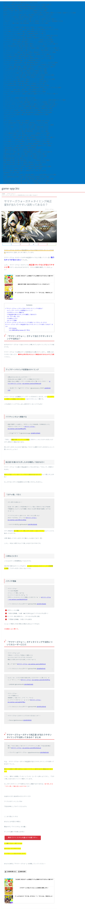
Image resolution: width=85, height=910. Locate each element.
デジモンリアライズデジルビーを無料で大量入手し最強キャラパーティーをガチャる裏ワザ (30, 94)
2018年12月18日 (35, 433)
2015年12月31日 (41, 707)
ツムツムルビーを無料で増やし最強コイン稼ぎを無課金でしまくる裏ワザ (25, 90)
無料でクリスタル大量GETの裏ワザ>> (23, 838)
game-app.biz (10, 188)
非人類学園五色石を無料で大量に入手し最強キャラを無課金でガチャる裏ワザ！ (27, 183)
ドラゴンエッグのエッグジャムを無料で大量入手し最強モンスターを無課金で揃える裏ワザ (30, 104)
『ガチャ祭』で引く (13, 316)
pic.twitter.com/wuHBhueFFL (17, 429)
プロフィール (7, 119)
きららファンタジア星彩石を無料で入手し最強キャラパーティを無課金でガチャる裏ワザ (29, 19)
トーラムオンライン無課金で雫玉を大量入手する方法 (19, 98)
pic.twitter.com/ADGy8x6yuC (31, 748)
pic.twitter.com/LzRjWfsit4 (37, 664)
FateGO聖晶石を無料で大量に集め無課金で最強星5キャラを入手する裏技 (25, 9)
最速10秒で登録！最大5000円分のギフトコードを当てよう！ (34, 284)
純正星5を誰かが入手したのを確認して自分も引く (22, 314)
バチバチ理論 (12, 320)
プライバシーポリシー (10, 117)
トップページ (7, 96)
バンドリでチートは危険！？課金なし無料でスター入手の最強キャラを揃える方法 (28, 110)
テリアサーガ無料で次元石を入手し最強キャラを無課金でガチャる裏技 (24, 92)
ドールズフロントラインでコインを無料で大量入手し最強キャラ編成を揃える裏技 (27, 108)
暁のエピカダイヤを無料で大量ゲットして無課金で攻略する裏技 (22, 168)
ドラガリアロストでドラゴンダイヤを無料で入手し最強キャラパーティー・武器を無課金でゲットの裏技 (34, 100)
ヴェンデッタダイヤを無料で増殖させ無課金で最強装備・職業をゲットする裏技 (27, 146)
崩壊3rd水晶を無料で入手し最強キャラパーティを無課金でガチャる (23, 158)
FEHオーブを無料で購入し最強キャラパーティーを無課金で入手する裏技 (25, 11)
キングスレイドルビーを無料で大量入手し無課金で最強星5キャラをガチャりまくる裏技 (29, 52)
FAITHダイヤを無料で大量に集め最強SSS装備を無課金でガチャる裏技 (24, 7)
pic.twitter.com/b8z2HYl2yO (18, 599)
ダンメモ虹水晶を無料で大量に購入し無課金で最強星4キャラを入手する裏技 (26, 85)
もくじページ (7, 25)
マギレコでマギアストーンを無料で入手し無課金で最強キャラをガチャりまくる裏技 (28, 125)
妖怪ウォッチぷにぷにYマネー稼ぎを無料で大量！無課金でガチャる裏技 (25, 156)
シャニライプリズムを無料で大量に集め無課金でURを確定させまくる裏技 (25, 73)
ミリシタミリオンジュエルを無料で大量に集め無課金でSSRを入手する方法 (25, 129)
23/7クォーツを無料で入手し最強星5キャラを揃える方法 (20, 2)
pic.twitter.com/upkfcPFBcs (16, 702)
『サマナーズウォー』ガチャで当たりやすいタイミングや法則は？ (24, 308)
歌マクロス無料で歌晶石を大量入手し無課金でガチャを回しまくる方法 (24, 171)
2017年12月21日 (32, 524)
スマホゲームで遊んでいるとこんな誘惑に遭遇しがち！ (34, 888)
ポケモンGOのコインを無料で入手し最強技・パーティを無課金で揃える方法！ (27, 121)
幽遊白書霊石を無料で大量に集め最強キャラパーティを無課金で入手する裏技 (26, 160)
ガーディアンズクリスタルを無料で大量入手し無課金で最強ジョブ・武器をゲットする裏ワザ (31, 48)
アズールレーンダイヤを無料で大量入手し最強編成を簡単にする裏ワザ (24, 34)
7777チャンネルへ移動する (15, 312)
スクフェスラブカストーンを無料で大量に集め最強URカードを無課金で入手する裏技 (28, 75)
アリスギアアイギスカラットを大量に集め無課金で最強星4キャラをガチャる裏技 (27, 38)
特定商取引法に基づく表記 (11, 173)
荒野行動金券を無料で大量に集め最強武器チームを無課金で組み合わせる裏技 (26, 181)
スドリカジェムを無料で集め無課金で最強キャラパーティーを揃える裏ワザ (25, 81)
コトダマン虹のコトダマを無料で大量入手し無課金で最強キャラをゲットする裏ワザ (28, 58)
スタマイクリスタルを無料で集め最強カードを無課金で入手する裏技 (23, 77)
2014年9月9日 (27, 720)
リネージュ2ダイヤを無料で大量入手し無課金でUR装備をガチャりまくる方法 (26, 139)
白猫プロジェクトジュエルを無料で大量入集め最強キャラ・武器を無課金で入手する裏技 (29, 175)
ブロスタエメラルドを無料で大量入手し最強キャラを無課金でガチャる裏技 (25, 115)
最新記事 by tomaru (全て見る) (19, 330)
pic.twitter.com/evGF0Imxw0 (31, 383)
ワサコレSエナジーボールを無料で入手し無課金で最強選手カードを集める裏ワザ (27, 144)
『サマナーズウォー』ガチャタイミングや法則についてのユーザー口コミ (26, 322)
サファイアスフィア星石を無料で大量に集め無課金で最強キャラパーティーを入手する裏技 (30, 63)
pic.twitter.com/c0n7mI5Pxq (41, 680)
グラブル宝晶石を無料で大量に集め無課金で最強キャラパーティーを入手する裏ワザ (28, 56)
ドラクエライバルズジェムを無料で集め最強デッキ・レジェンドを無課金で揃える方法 (29, 102)
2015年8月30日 (28, 684)
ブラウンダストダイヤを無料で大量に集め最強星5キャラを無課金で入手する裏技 (27, 112)
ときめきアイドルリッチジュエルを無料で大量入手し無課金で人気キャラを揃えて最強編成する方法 (33, 21)
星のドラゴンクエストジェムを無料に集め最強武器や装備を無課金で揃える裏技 (27, 166)
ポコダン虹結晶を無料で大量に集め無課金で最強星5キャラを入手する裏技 (25, 123)
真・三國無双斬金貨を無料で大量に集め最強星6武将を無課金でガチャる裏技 (26, 177)
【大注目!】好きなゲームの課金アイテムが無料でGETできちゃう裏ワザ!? (34, 276)
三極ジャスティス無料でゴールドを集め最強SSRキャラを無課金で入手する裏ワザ (27, 152)
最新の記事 (22, 871)
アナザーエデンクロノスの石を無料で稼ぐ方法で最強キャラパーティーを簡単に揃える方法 (30, 36)
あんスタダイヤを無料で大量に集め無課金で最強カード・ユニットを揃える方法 (27, 17)
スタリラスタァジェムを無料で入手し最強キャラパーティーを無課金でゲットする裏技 (29, 79)
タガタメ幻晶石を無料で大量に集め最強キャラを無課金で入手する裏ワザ (25, 83)
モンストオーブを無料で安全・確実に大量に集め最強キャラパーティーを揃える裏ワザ (29, 137)
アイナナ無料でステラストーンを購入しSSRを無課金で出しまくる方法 (24, 31)
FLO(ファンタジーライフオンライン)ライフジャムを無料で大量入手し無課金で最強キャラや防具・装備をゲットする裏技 (39, 13)
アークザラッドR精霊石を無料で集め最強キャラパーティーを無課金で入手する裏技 (28, 40)
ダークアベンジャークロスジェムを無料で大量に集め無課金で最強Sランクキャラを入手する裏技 (32, 88)
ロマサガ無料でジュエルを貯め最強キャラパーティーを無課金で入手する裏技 (26, 141)
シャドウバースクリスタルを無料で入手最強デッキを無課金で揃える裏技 (25, 71)
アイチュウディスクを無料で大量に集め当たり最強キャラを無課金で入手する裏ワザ (28, 27)
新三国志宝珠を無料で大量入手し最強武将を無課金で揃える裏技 (22, 164)
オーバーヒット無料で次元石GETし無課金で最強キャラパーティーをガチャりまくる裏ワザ (30, 44)
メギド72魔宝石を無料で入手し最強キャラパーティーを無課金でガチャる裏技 (26, 133)
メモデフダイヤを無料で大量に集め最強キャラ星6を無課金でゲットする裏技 (26, 135)
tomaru (13, 328)
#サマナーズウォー (16, 383)
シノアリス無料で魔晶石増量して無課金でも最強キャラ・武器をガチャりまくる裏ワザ (29, 67)
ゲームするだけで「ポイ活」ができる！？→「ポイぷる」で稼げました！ (34, 292)
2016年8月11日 (41, 669)
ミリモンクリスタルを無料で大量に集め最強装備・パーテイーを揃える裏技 (25, 131)
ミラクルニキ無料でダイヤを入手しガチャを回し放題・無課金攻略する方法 (25, 127)
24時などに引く (12, 318)
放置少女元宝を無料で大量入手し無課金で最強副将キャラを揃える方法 (24, 162)
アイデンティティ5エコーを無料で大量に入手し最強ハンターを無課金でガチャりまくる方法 (30, 29)
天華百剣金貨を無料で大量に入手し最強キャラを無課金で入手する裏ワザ (25, 154)
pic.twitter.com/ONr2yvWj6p (17, 520)
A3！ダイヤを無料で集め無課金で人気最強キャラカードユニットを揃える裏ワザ (27, 4)
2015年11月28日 (41, 604)
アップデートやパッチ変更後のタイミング (19, 310)
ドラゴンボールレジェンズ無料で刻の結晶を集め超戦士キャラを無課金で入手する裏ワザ (29, 106)
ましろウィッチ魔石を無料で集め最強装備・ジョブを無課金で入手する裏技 (25, 23)
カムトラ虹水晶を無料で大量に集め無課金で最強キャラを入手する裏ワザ (25, 46)
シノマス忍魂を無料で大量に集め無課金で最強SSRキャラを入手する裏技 (25, 69)
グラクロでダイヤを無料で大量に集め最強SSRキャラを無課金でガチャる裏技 (26, 54)
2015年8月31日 (44, 752)
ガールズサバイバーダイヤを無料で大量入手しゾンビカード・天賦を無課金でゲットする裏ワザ (31, 50)
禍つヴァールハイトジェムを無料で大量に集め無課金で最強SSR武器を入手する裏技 (28, 179)
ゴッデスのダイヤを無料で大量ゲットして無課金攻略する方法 (22, 61)
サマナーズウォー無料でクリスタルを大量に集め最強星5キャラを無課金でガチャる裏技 (29, 65)
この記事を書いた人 (11, 871)
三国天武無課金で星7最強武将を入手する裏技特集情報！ (20, 148)
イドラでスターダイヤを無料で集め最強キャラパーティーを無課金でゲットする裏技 (28, 42)
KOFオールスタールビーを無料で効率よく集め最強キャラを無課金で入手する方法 (28, 15)
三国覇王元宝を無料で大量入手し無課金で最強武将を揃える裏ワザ (23, 150)
